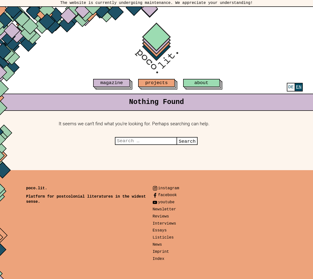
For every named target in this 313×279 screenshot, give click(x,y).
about (201, 83)
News (157, 244)
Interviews (164, 223)
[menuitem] (290, 87)
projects (156, 83)
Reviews (161, 216)
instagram (168, 188)
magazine (111, 83)
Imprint (161, 252)
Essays (160, 230)
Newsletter (164, 209)
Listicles (163, 237)
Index (158, 259)
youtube (166, 202)
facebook (167, 195)
